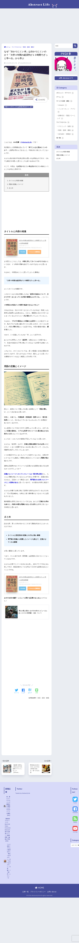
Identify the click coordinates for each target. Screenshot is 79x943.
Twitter (75, 803)
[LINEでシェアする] (36, 691)
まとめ (11, 188)
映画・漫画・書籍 (43, 698)
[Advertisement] (39, 26)
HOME (39, 892)
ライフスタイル (63, 123)
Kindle (23, 252)
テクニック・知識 (66, 127)
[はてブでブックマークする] (30, 691)
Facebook (75, 813)
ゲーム (60, 97)
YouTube (75, 832)
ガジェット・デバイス (65, 93)
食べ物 (60, 139)
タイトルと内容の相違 (16, 180)
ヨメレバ (27, 245)
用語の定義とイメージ (16, 184)
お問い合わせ (51, 896)
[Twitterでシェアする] (16, 691)
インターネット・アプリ (66, 111)
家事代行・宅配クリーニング (66, 117)
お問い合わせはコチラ (66, 78)
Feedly (75, 823)
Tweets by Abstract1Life (23, 794)
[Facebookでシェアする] (23, 691)
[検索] (75, 45)
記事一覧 (26, 896)
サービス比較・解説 (64, 102)
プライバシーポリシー (38, 896)
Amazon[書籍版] (34, 252)
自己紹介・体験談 (66, 135)
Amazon (62, 106)
